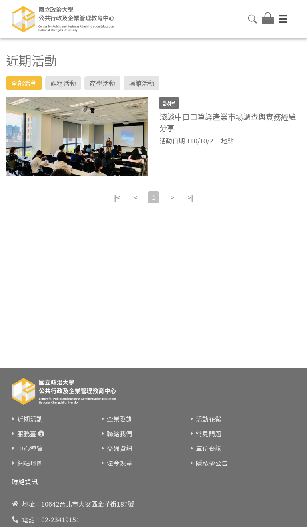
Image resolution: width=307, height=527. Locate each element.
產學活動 (102, 83)
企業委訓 (119, 429)
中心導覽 (30, 459)
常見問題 (208, 444)
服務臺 (26, 444)
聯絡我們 (119, 444)
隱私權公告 (212, 474)
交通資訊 (119, 459)
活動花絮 (208, 429)
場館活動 (141, 83)
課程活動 (63, 83)
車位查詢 (208, 459)
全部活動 (24, 83)
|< (117, 197)
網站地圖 (30, 474)
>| (190, 197)
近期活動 (30, 429)
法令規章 (119, 474)
